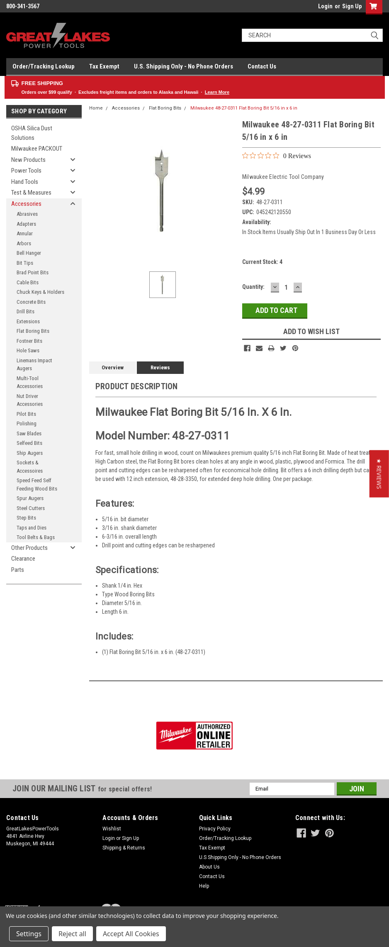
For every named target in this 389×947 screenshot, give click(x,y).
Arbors (24, 243)
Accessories (26, 203)
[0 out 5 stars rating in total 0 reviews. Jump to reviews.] (276, 155)
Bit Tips (25, 263)
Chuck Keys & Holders (40, 292)
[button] (379, 473)
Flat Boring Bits (33, 331)
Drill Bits (25, 311)
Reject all (72, 933)
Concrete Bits (31, 302)
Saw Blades (29, 433)
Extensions (28, 321)
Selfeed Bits (29, 443)
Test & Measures (31, 192)
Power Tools (26, 170)
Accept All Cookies (131, 933)
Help (204, 886)
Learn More (217, 92)
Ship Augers (30, 453)
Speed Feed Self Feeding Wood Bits (37, 484)
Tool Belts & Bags (36, 537)
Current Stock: (262, 262)
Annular (25, 233)
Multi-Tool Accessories (30, 382)
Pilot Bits (26, 414)
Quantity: (253, 286)
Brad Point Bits (33, 272)
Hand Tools (24, 181)
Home (96, 108)
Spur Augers (30, 498)
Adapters (26, 224)
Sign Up (352, 6)
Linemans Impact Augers (34, 364)
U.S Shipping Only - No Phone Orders (240, 857)
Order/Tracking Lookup (43, 66)
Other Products (29, 548)
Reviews (160, 367)
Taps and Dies (31, 528)
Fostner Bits (29, 341)
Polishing (26, 423)
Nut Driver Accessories (30, 400)
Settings (28, 933)
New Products (28, 160)
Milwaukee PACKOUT (36, 148)
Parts (17, 570)
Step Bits (26, 518)
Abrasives (27, 214)
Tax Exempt (104, 66)
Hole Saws (28, 350)
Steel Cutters (31, 508)
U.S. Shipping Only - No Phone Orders (183, 66)
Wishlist (111, 829)
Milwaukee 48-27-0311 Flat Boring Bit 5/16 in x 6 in (243, 108)
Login (325, 6)
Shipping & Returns (123, 848)
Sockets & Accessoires (30, 466)
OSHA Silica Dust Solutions (31, 133)
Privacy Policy (215, 829)
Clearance (23, 558)
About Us (209, 867)
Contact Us (262, 66)
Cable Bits (28, 282)
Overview (113, 367)
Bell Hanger (29, 253)
